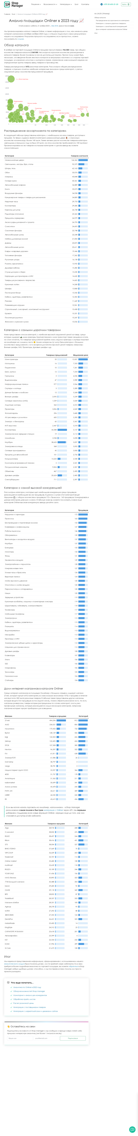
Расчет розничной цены (23, 1003)
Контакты (85, 4)
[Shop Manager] (13, 4)
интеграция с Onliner (53, 810)
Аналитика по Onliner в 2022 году (27, 987)
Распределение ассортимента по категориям (112, 20)
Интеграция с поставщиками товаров (29, 1007)
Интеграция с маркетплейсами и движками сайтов (35, 1011)
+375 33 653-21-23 (110, 4)
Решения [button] (36, 4)
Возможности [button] (50, 4)
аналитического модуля (14, 964)
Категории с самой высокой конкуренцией (111, 26)
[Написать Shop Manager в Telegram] (102, 4)
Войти (126, 4)
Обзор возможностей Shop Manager (29, 991)
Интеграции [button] (66, 4)
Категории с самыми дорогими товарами (111, 23)
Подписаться (73, 1038)
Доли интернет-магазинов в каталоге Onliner (111, 29)
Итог (95, 33)
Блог (76, 4)
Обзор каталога (100, 17)
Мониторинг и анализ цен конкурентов (30, 995)
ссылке (20, 39)
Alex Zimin (54, 26)
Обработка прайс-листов (24, 999)
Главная (7, 14)
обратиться (73, 966)
